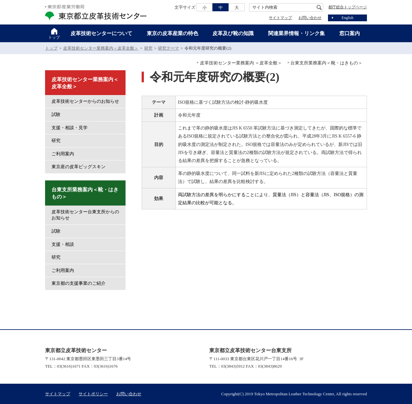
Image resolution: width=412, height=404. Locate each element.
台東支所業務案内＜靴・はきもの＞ (326, 63)
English (347, 17)
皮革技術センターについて (101, 33)
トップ (54, 37)
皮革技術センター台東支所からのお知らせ (85, 215)
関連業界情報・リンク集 (296, 33)
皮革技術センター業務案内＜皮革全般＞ (100, 48)
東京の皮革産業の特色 (172, 33)
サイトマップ (280, 17)
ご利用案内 (63, 153)
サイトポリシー (93, 393)
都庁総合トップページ (347, 7)
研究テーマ (168, 48)
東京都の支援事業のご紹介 (79, 283)
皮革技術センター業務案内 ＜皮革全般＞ (241, 63)
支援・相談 (63, 244)
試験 (56, 114)
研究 (148, 48)
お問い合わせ (310, 17)
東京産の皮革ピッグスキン (79, 166)
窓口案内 (349, 33)
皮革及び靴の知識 (233, 33)
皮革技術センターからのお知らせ (85, 101)
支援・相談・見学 (70, 127)
